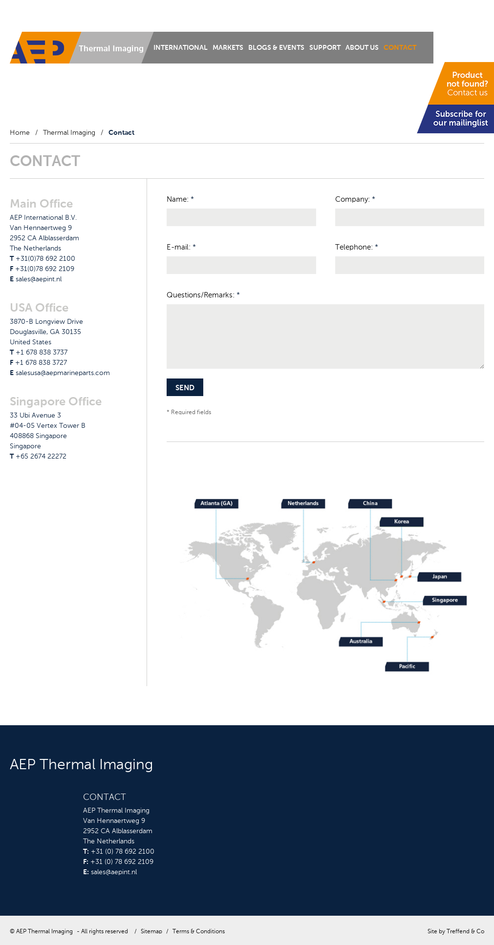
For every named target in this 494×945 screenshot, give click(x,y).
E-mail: (181, 247)
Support (325, 47)
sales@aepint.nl (39, 279)
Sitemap (151, 932)
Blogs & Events (276, 47)
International (180, 47)
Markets (228, 47)
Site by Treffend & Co (456, 932)
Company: (355, 199)
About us (362, 47)
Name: (180, 199)
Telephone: (356, 247)
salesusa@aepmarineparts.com (63, 373)
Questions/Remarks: (203, 295)
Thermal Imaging (69, 132)
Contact (400, 47)
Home (20, 132)
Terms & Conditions (198, 932)
